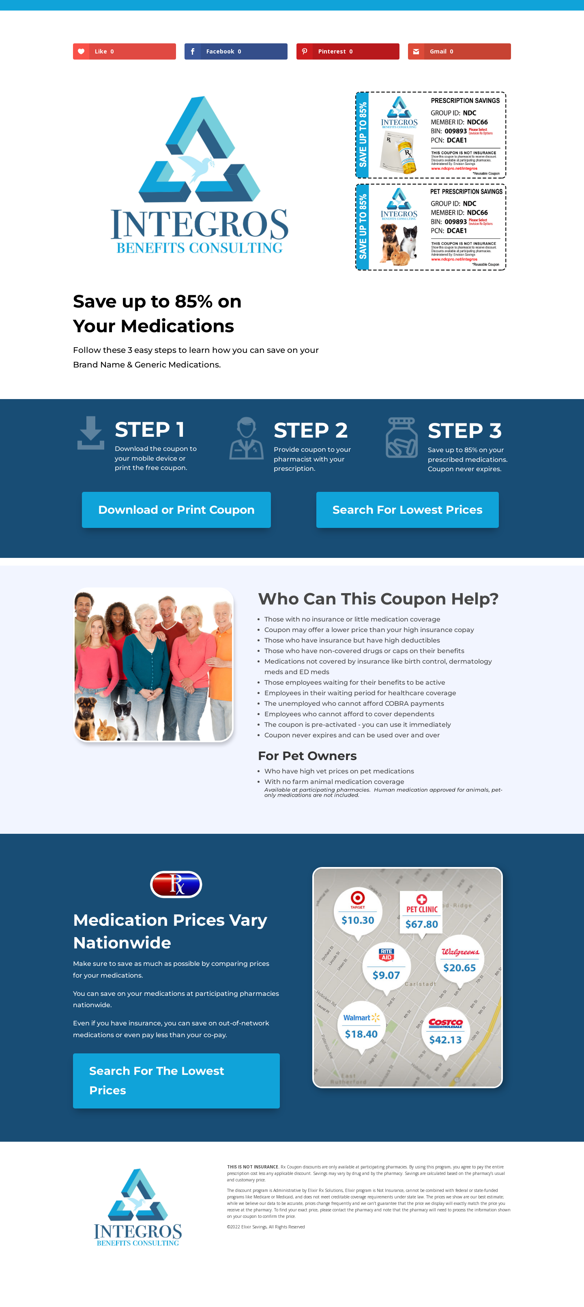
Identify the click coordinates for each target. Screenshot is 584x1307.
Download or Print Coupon (176, 510)
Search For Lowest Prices (408, 510)
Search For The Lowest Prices (156, 1080)
